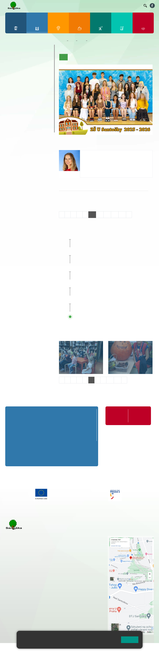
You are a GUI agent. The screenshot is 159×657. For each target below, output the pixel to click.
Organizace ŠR (77, 5)
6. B (11, 92)
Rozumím (129, 639)
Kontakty (136, 5)
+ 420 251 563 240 (20, 604)
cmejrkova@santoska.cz (26, 590)
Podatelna (106, 5)
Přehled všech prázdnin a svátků (103, 317)
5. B (46, 65)
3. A (28, 58)
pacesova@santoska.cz (98, 160)
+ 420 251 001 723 (20, 583)
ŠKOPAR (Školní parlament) (29, 129)
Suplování (93, 5)
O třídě (73, 57)
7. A (20, 85)
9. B (37, 92)
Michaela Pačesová (97, 153)
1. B (11, 65)
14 (122, 214)
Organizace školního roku (117, 415)
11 (99, 214)
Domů (62, 40)
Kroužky (14, 108)
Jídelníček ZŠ (58, 5)
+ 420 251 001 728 (83, 541)
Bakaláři (32, 5)
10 (92, 214)
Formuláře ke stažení (138, 415)
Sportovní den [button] (90, 285)
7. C (20, 99)
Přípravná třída (19, 48)
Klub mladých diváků (24, 122)
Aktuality (85, 57)
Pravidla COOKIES (43, 652)
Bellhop (44, 5)
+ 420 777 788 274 (82, 545)
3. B (28, 65)
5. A (46, 58)
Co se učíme (100, 57)
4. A (37, 58)
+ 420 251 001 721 (83, 537)
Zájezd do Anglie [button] (96, 268)
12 (107, 214)
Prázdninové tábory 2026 (27, 115)
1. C (11, 72)
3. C (28, 72)
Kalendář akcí (118, 57)
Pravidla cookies (65, 644)
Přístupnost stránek (17, 652)
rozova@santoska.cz (24, 611)
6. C (11, 99)
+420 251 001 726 (94, 164)
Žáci (72, 40)
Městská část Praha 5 (17, 622)
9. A (37, 85)
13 (114, 214)
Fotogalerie (135, 57)
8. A (28, 85)
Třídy (81, 40)
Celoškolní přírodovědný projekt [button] (102, 236)
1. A (11, 58)
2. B (20, 65)
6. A (11, 85)
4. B (37, 65)
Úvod (63, 57)
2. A (20, 58)
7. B (20, 92)
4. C (37, 72)
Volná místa (121, 5)
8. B (28, 92)
